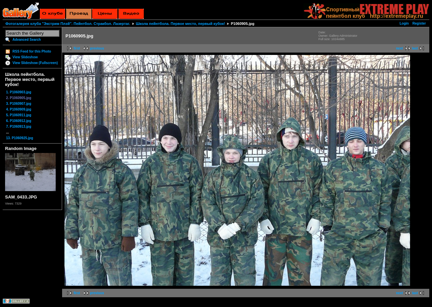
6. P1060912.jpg (18, 121)
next (399, 48)
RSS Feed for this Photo (31, 51)
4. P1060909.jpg (18, 109)
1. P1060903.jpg (18, 92)
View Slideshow (25, 57)
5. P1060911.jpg (18, 115)
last (415, 48)
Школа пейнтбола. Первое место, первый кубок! (180, 24)
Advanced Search (26, 39)
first (77, 48)
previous (97, 48)
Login (404, 23)
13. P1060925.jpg (19, 138)
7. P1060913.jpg (18, 126)
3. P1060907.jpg (18, 103)
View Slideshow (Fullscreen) (35, 63)
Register (419, 23)
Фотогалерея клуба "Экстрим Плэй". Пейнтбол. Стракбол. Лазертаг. (67, 24)
